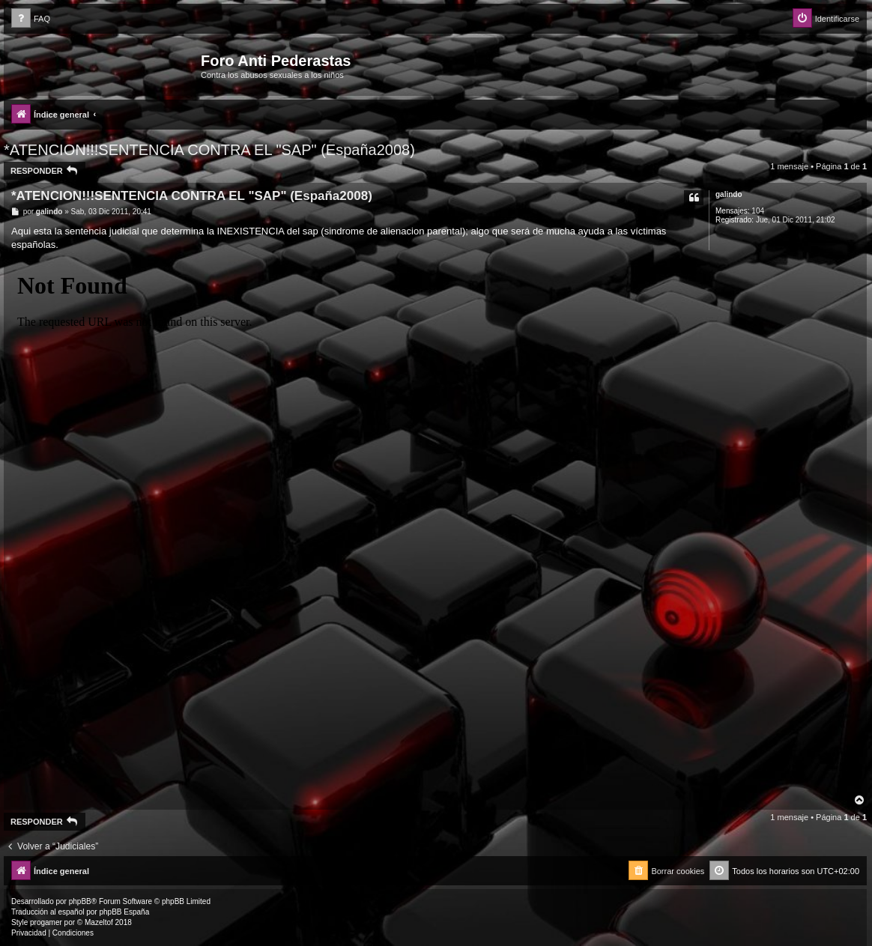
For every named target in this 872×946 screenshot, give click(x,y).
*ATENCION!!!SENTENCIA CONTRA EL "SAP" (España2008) (209, 150)
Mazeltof (99, 922)
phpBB (80, 901)
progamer (46, 922)
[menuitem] (30, 19)
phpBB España (124, 912)
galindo (728, 194)
